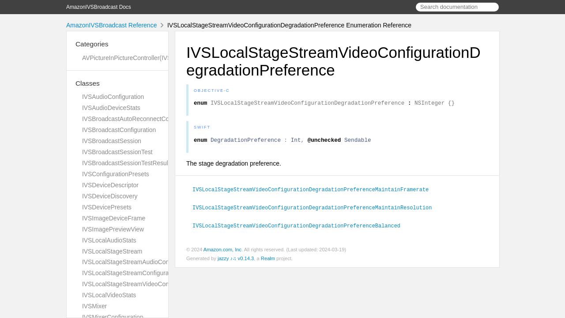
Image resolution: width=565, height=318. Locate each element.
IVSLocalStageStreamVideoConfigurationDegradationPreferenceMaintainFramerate (314, 191)
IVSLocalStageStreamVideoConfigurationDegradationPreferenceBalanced (300, 227)
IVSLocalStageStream (112, 251)
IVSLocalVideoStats (109, 295)
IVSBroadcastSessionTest (117, 151)
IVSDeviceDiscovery (110, 196)
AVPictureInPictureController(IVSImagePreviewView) (154, 57)
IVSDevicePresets (107, 207)
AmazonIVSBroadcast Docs (98, 7)
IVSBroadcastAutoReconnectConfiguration (140, 118)
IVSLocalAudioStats (109, 240)
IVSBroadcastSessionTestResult (126, 163)
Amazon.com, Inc (222, 251)
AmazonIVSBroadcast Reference (111, 25)
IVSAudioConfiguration (113, 96)
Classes (87, 83)
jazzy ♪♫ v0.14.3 (236, 259)
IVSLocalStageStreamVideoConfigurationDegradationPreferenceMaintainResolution (316, 209)
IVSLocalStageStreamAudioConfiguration (138, 261)
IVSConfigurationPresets (115, 174)
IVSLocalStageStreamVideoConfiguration (138, 284)
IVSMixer (94, 306)
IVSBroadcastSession (111, 140)
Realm (268, 259)
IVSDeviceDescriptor (110, 185)
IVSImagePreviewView (113, 229)
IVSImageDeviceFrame (113, 218)
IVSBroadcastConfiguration (119, 129)
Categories (91, 44)
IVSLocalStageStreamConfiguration (130, 272)
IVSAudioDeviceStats (111, 107)
